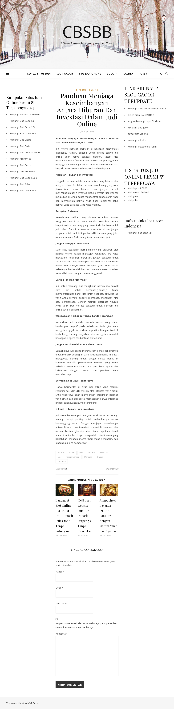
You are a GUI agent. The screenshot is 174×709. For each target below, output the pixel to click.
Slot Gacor (25, 165)
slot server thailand (138, 192)
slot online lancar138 (155, 108)
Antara (61, 452)
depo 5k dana (153, 121)
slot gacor (143, 127)
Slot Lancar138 (28, 190)
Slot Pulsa (25, 184)
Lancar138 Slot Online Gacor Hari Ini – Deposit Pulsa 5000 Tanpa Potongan (64, 515)
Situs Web (61, 603)
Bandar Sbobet (28, 133)
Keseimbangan (72, 457)
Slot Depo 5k (27, 120)
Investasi (104, 452)
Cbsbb (87, 32)
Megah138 (26, 158)
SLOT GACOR (65, 73)
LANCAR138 (147, 114)
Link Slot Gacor (28, 171)
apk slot (142, 140)
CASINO (128, 73)
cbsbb (64, 468)
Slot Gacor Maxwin (30, 114)
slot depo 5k (144, 232)
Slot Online (25, 139)
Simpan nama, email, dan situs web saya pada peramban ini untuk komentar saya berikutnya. (86, 625)
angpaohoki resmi (147, 146)
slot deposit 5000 (137, 188)
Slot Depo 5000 (28, 177)
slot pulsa (133, 200)
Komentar (61, 633)
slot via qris (141, 133)
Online (100, 457)
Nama (60, 571)
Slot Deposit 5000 (30, 152)
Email (59, 587)
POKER (143, 73)
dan (81, 452)
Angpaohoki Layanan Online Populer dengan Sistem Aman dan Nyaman (108, 515)
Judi (59, 457)
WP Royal (33, 703)
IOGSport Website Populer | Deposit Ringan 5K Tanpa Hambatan (85, 515)
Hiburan (91, 452)
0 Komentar (112, 468)
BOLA (110, 73)
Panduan (62, 461)
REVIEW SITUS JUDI (39, 73)
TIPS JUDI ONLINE (90, 73)
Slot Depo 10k (27, 127)
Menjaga (88, 457)
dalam (71, 452)
